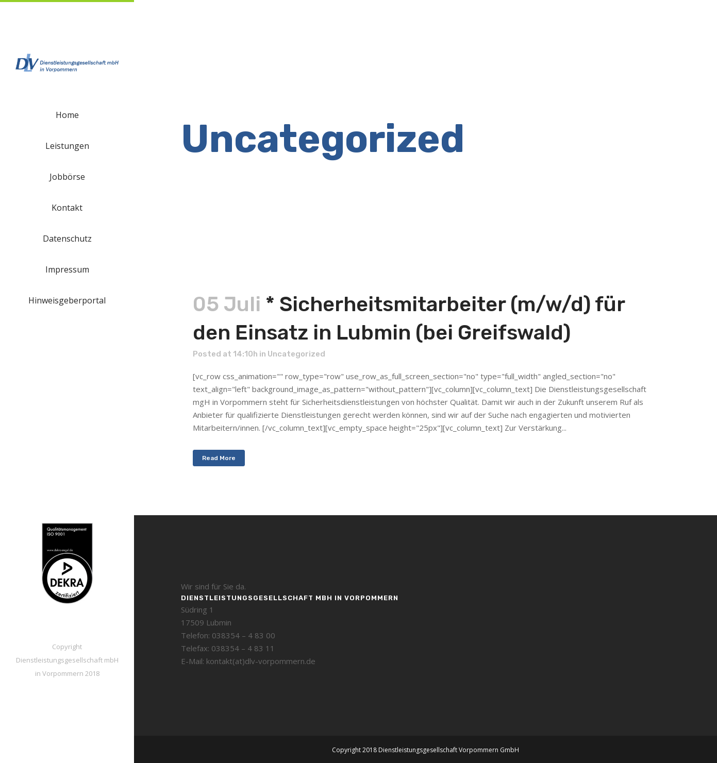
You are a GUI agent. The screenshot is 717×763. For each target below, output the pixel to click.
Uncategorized (296, 354)
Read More (219, 458)
